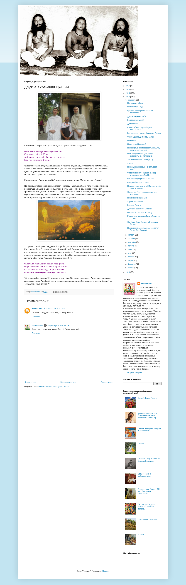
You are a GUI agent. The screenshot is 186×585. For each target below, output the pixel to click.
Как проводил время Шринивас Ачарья (144, 133)
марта (131, 260)
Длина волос (132, 124)
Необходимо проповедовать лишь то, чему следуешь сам (143, 149)
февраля (132, 264)
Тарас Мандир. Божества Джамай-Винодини (149, 460)
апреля (131, 257)
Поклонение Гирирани (137, 198)
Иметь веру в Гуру (135, 103)
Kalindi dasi (37, 309)
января (131, 268)
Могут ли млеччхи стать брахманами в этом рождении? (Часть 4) (148, 415)
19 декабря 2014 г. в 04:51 (54, 309)
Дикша (130, 163)
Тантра (141, 443)
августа (131, 246)
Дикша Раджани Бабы (136, 116)
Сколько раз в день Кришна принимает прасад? (146, 506)
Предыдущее (107, 382)
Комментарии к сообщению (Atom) (54, 387)
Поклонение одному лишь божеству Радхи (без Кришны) (143, 229)
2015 (128, 93)
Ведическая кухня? (135, 120)
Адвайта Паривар (135, 202)
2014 (128, 97)
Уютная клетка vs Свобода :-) (140, 160)
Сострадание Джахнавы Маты (140, 137)
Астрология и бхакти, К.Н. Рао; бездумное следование (149, 491)
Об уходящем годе (135, 107)
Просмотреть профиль (132, 372)
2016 (128, 89)
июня (130, 249)
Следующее (30, 382)
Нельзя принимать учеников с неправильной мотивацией (140, 155)
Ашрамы (141, 535)
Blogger (105, 571)
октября (131, 238)
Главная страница (68, 382)
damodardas (37, 325)
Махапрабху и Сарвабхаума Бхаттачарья (139, 128)
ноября (131, 235)
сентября (132, 242)
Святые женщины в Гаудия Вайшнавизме (149, 429)
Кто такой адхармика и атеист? (140, 179)
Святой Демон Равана (147, 398)
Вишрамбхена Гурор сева (138, 182)
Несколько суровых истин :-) (139, 212)
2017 (128, 86)
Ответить (36, 316)
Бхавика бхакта (134, 205)
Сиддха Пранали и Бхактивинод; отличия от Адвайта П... (141, 174)
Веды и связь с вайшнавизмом (144, 475)
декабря (131, 100)
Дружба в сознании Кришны (139, 209)
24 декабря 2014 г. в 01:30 (59, 325)
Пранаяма (131, 140)
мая (130, 253)
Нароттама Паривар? (136, 144)
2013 (128, 272)
